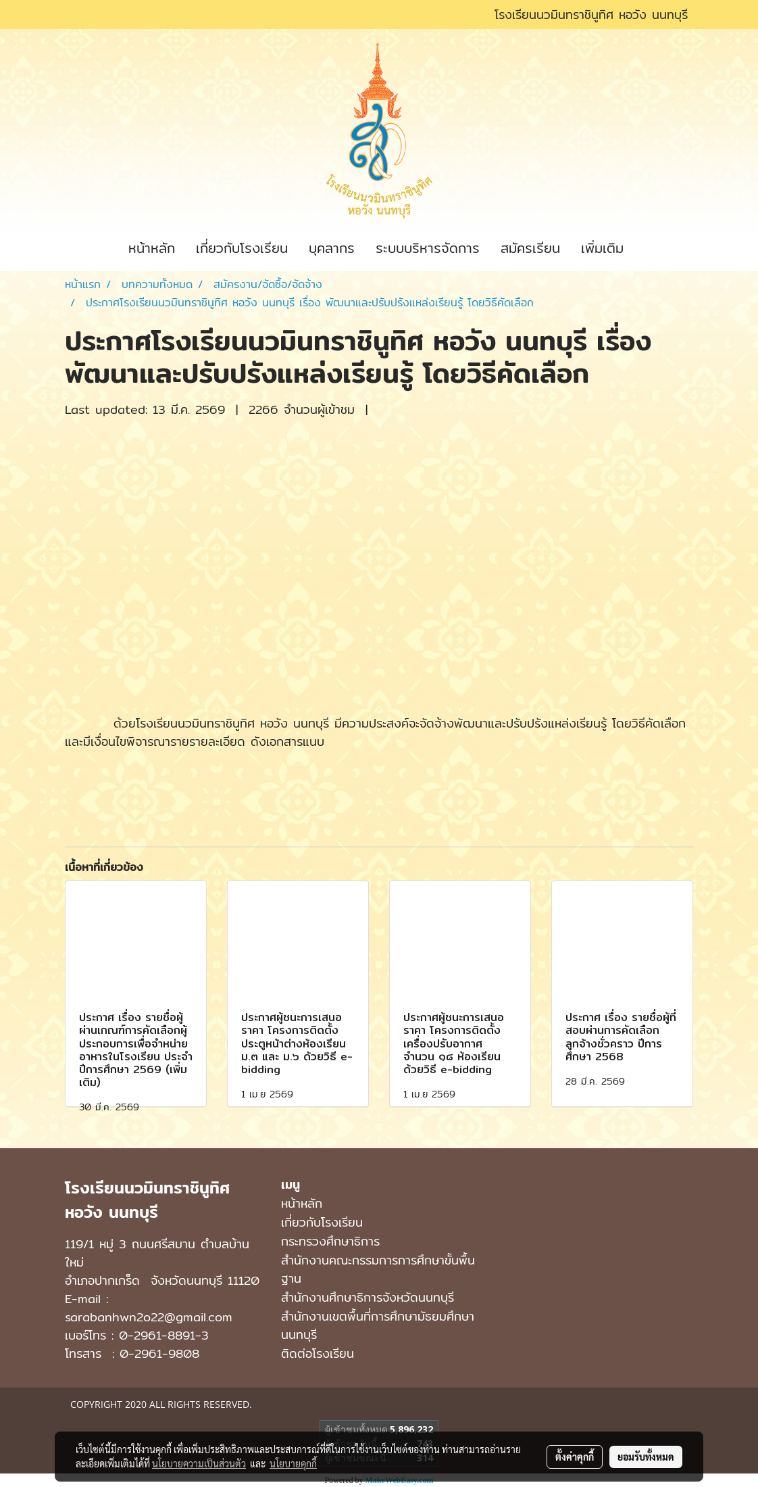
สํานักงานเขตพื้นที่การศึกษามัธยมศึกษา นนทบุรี (377, 1325)
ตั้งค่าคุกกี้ (574, 1456)
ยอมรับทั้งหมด (645, 1456)
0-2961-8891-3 (164, 1335)
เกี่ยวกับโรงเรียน (242, 247)
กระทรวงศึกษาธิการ (330, 1241)
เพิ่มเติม (602, 247)
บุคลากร (332, 247)
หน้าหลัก (151, 247)
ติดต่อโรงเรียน (317, 1353)
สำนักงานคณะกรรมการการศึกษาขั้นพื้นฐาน (378, 1269)
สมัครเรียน (530, 247)
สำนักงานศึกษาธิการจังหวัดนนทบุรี (367, 1297)
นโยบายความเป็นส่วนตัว (199, 1463)
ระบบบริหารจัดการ (428, 247)
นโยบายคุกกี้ (293, 1463)
